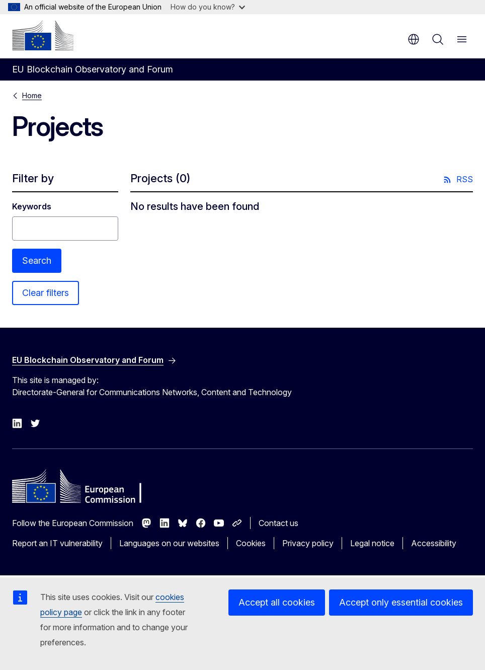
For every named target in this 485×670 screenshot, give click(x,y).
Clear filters (45, 292)
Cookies (251, 543)
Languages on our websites (169, 543)
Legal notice (372, 543)
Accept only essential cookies (401, 602)
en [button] (414, 39)
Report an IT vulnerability (57, 543)
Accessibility (433, 543)
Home (32, 95)
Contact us (278, 523)
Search (36, 260)
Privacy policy (308, 543)
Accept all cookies (276, 602)
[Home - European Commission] (42, 35)
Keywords (31, 206)
